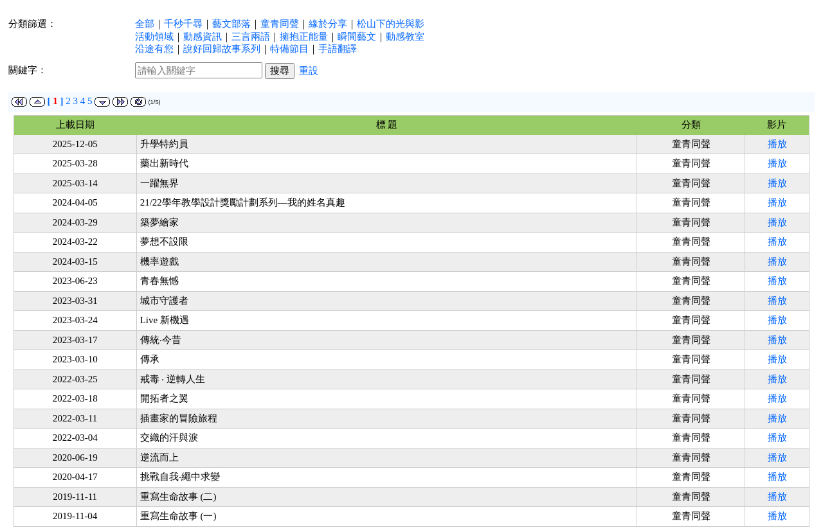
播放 (777, 144)
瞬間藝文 (357, 36)
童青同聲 (279, 24)
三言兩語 (250, 36)
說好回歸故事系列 (221, 49)
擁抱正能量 (304, 36)
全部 (144, 24)
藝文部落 (231, 24)
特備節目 (289, 49)
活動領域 (154, 36)
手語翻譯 (337, 49)
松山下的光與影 (390, 24)
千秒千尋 (183, 24)
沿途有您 (154, 49)
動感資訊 (202, 36)
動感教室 (405, 36)
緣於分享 (328, 24)
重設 (308, 71)
